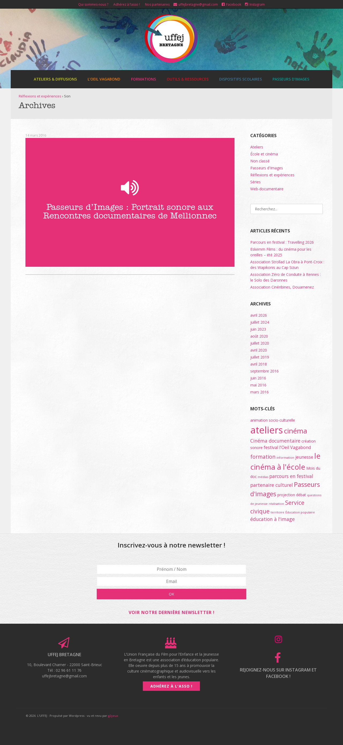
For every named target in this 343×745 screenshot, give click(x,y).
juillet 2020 (259, 343)
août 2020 (259, 336)
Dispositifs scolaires (240, 79)
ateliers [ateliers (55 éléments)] (266, 429)
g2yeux (113, 716)
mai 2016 (258, 385)
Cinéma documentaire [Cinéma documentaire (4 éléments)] (275, 440)
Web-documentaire (267, 188)
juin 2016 (258, 378)
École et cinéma (264, 153)
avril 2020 (258, 350)
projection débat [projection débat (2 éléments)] (291, 494)
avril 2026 (258, 315)
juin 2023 (258, 329)
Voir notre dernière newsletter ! (172, 612)
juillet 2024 (259, 322)
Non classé (260, 160)
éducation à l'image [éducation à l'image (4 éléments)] (272, 519)
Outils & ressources (187, 79)
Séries (255, 181)
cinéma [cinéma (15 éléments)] (295, 431)
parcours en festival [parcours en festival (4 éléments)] (291, 476)
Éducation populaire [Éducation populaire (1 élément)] (300, 512)
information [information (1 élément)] (285, 457)
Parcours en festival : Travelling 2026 (282, 242)
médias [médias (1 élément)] (263, 477)
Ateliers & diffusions (55, 79)
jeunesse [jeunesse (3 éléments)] (304, 457)
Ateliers (256, 146)
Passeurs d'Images (266, 167)
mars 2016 (259, 392)
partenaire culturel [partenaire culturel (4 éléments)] (271, 485)
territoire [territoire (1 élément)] (277, 512)
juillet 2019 (259, 357)
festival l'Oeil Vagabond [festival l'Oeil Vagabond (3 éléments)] (287, 447)
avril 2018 (258, 364)
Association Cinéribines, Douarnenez (282, 287)
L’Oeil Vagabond (104, 79)
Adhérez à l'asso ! (171, 686)
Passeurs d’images (291, 79)
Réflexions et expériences (40, 96)
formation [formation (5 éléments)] (262, 456)
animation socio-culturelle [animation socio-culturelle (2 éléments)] (272, 420)
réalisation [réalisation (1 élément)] (276, 504)
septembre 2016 (264, 371)
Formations (143, 79)
